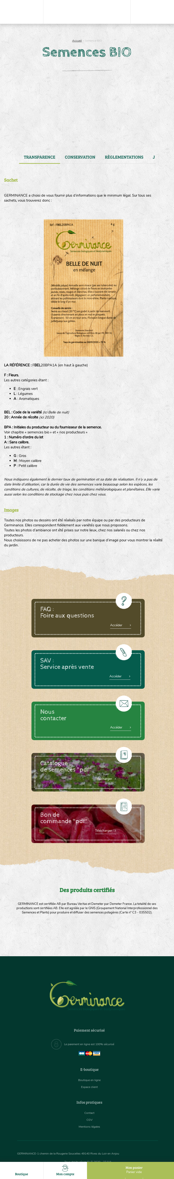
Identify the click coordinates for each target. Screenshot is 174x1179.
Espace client (89, 1087)
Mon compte (65, 1170)
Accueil (77, 41)
